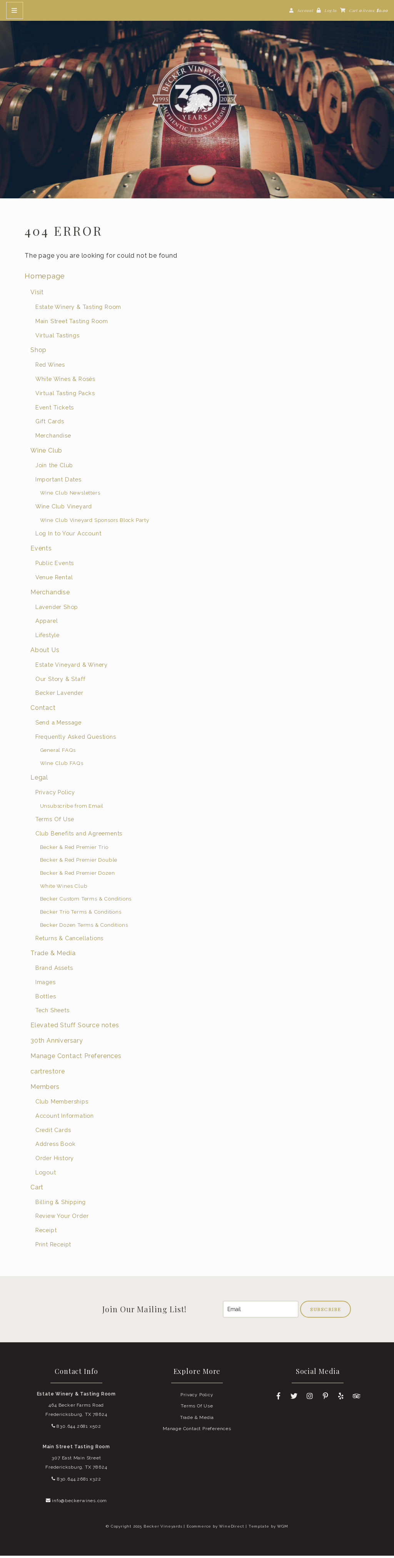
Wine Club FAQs (61, 765)
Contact (43, 709)
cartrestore (47, 1073)
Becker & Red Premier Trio (74, 849)
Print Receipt (53, 1246)
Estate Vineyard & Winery (71, 666)
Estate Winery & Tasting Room (78, 309)
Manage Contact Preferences (76, 1058)
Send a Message (58, 724)
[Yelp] (341, 1398)
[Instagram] (310, 1398)
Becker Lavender (59, 695)
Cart (36, 1189)
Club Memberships (61, 1103)
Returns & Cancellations (69, 940)
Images (45, 984)
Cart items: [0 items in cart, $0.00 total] (368, 10)
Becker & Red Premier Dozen (77, 875)
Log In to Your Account (68, 535)
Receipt (46, 1232)
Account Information (64, 1117)
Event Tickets (54, 409)
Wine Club (46, 452)
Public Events (54, 565)
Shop (38, 352)
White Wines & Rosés (65, 381)
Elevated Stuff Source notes (74, 1027)
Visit (37, 294)
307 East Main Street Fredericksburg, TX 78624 (76, 1464)
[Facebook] (278, 1398)
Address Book (55, 1146)
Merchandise (53, 437)
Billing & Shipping (60, 1204)
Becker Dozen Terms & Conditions (84, 927)
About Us (44, 652)
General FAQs (58, 752)
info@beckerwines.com (76, 1502)
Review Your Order (62, 1218)
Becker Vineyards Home (197, 100)
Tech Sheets (52, 1012)
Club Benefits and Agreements (78, 835)
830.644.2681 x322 (76, 1481)
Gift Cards (49, 423)
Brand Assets (54, 970)
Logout (45, 1174)
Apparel (46, 623)
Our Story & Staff (60, 681)
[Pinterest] (325, 1398)
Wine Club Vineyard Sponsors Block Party (94, 522)
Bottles (45, 998)
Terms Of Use (54, 821)
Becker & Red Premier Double (79, 862)
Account (305, 10)
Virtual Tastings (57, 337)
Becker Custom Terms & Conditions (86, 901)
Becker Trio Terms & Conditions (81, 914)
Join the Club (54, 467)
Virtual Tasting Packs (65, 395)
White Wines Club (64, 888)
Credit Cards (53, 1132)
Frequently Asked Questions (75, 738)
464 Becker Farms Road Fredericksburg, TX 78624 (76, 1411)
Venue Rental (54, 579)
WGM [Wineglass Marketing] (282, 1528)
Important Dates (58, 481)
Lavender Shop (56, 608)
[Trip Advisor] (357, 1398)
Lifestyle (47, 637)
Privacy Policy (55, 794)
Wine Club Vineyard (63, 508)
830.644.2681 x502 (76, 1428)
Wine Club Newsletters (70, 495)
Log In (330, 10)
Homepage (45, 277)
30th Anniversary (56, 1042)
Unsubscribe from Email (72, 808)
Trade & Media (52, 955)
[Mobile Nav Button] (14, 10)
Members (45, 1089)
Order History (54, 1160)
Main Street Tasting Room (71, 323)
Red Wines (50, 367)
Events (41, 550)
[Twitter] (294, 1398)
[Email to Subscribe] (261, 1311)
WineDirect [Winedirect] (231, 1528)
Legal (39, 779)
